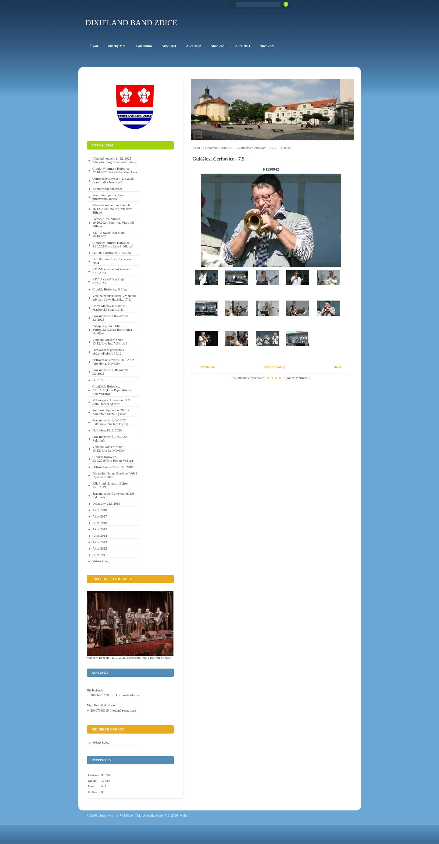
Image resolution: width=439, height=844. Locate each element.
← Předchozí (206, 367)
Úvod (196, 148)
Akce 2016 (99, 523)
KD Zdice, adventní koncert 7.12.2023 (111, 271)
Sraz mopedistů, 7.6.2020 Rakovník (109, 438)
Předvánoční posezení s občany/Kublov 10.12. (108, 351)
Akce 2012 (99, 548)
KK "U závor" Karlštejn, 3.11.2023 (109, 281)
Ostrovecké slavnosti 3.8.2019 (112, 467)
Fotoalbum (210, 148)
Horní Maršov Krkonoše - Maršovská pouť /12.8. (109, 307)
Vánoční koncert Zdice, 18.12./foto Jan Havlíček (108, 448)
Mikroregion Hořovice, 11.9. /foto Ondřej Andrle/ (111, 402)
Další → (339, 367)
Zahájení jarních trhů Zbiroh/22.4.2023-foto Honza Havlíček (112, 329)
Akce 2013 (228, 148)
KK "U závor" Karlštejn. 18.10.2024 (109, 234)
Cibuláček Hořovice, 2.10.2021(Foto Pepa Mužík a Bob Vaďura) (112, 389)
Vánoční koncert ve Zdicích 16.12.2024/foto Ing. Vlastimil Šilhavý (112, 208)
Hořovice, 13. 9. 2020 (107, 430)
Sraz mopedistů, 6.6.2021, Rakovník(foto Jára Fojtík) (110, 422)
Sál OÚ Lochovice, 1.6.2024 (111, 252)
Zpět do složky (274, 367)
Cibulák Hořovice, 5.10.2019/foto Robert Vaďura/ (113, 458)
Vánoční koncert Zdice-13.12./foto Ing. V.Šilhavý (109, 341)
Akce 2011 (99, 555)
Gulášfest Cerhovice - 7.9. (256, 148)
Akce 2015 (99, 529)
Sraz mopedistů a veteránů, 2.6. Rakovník (113, 495)
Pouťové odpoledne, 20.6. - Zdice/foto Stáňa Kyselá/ (110, 412)
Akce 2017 (99, 516)
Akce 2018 (99, 510)
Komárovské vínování (107, 188)
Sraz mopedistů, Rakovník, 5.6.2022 (110, 371)
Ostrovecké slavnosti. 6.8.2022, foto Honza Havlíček (113, 361)
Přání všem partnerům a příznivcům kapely (108, 196)
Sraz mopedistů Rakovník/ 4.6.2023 (110, 317)
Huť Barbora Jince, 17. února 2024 (112, 261)
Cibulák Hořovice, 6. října (109, 289)
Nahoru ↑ (186, 815)
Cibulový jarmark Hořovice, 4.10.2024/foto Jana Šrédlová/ (112, 244)
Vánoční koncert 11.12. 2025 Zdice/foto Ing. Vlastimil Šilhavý (114, 160)
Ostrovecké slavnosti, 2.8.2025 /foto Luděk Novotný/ (113, 180)
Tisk (138, 815)
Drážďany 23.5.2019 (106, 503)
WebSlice (126, 815)
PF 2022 (98, 380)
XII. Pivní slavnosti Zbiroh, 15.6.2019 (110, 485)
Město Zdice (100, 561)
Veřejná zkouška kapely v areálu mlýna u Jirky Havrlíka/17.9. (114, 297)
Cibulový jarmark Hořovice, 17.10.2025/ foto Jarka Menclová (114, 170)
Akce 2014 (99, 535)
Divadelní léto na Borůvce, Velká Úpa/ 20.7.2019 (114, 475)
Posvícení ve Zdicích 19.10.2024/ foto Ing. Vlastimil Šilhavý (113, 222)
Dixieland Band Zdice (131, 22)
